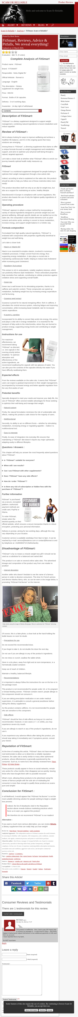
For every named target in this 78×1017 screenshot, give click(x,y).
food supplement (43, 856)
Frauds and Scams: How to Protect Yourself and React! (67, 191)
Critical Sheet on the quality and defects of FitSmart (27, 864)
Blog (41, 25)
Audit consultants (35, 831)
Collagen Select (66, 116)
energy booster (27, 856)
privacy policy (66, 70)
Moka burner (65, 101)
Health (51, 856)
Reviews (26, 25)
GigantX (64, 119)
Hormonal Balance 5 (68, 98)
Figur (54, 762)
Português (5, 871)
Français (23, 869)
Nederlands (47, 869)
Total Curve (65, 107)
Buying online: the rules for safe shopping (68, 230)
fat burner (35, 856)
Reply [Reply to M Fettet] (4, 943)
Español (35, 869)
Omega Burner (66, 110)
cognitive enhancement (12, 856)
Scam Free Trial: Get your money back (67, 208)
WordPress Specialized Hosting (67, 218)
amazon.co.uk (27, 861)
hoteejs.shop (36, 861)
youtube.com (18, 861)
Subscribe (64, 60)
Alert (11, 25)
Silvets (53, 824)
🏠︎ (3, 25)
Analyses (20, 31)
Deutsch (29, 869)
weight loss (17, 859)
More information (31, 1010)
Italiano (40, 869)
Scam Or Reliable (14, 2)
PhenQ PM (64, 122)
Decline (42, 1010)
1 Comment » (19, 854)
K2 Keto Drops (13, 764)
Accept (49, 1010)
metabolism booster (7, 859)
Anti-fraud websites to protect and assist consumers (67, 197)
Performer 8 (65, 113)
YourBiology (65, 125)
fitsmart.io (11, 861)
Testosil (63, 128)
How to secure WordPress (65, 213)
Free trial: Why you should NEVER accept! (67, 224)
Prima (4, 764)
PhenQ (63, 95)
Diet (21, 856)
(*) (19, 999)
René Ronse (13, 831)
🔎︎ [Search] (52, 25)
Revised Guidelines (23, 831)
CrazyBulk (64, 104)
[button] (17, 25)
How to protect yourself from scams (67, 203)
